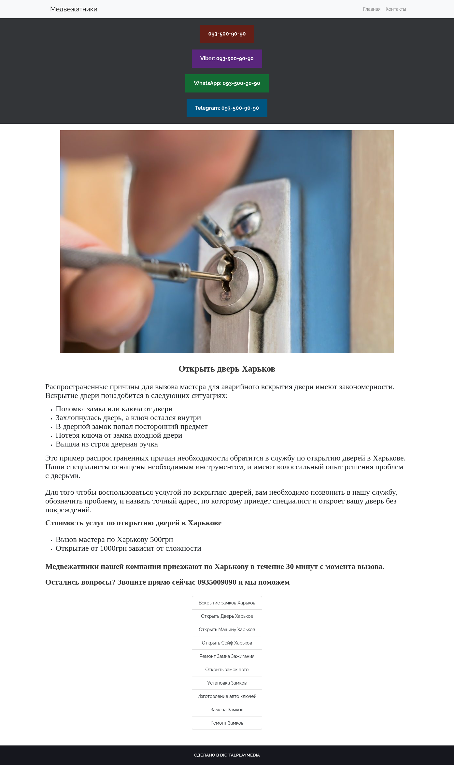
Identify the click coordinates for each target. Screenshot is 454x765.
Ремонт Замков (226, 723)
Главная (371, 9)
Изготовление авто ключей (227, 696)
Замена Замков (227, 709)
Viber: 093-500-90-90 (227, 58)
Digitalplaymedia (240, 755)
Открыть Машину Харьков (227, 629)
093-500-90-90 (227, 34)
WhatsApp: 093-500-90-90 (227, 83)
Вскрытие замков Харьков (227, 602)
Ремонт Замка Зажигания (227, 656)
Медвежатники (73, 9)
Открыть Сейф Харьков (227, 642)
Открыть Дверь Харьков (227, 616)
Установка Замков (227, 683)
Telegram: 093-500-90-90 (227, 108)
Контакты (396, 9)
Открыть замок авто (227, 669)
